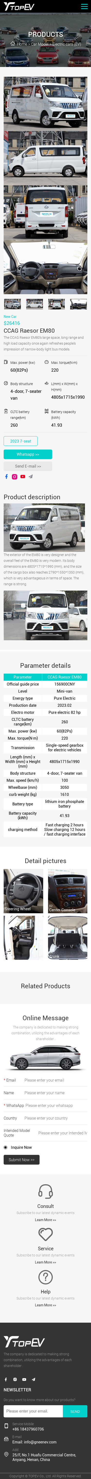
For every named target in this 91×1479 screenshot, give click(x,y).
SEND (75, 1411)
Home (22, 44)
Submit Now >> (21, 1160)
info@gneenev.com (40, 1442)
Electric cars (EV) (66, 44)
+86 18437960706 (28, 1429)
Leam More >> (45, 1220)
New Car (10, 317)
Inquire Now (21, 1147)
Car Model (40, 44)
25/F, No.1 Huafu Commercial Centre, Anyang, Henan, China (44, 1457)
